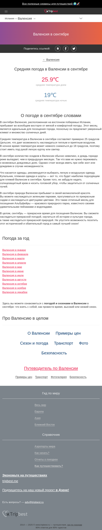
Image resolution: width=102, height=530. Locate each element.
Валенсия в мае (12, 267)
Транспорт (63, 343)
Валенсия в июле (13, 275)
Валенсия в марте (13, 258)
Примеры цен (68, 333)
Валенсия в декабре (14, 292)
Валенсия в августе (14, 279)
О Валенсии (38, 333)
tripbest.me (10, 481)
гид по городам (74, 525)
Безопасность (54, 353)
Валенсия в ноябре (14, 288)
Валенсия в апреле (14, 262)
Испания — (11, 18)
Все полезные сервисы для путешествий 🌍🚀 (51, 3)
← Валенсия (50, 59)
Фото (83, 343)
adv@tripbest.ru (34, 502)
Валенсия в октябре (14, 283)
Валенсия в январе (14, 250)
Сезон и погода (34, 343)
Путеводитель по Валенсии (51, 368)
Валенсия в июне (13, 271)
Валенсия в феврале (15, 254)
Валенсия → (27, 18)
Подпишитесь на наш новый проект (35, 490)
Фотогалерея (59, 377)
